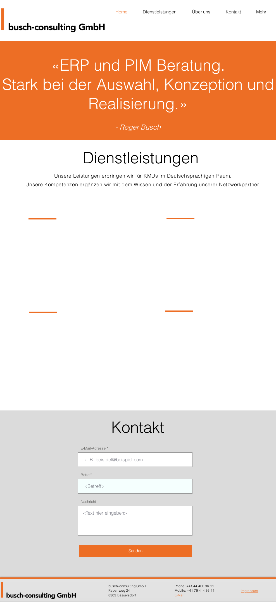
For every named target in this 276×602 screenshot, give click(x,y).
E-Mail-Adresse (93, 448)
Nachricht (88, 501)
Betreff (86, 475)
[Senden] (135, 551)
